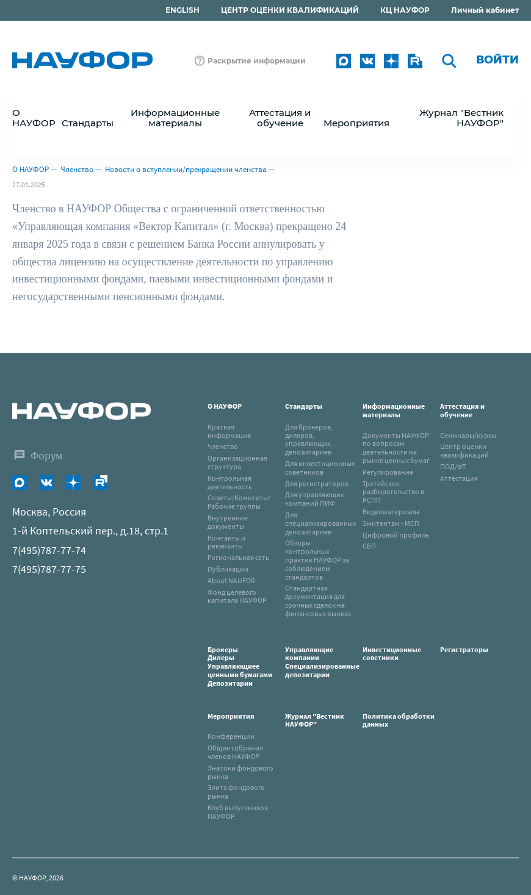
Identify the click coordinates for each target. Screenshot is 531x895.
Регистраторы (464, 649)
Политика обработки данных (399, 720)
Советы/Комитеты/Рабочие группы (239, 502)
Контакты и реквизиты (226, 542)
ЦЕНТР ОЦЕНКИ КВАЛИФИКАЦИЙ (290, 10)
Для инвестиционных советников (320, 467)
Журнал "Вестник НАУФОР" (461, 118)
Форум (46, 455)
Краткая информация (229, 431)
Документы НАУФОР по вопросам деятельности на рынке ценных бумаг (396, 448)
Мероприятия (231, 716)
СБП (369, 545)
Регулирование (388, 471)
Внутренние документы (228, 522)
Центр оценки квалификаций (464, 450)
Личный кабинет (485, 10)
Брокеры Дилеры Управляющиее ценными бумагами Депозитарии (241, 666)
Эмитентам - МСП (391, 523)
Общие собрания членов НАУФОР (235, 752)
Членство (76, 169)
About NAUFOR (231, 580)
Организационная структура (237, 462)
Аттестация (459, 478)
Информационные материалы (394, 410)
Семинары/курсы (468, 435)
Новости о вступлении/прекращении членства (186, 169)
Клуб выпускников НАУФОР (238, 812)
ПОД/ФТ (453, 466)
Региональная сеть (238, 557)
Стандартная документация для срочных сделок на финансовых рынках (318, 600)
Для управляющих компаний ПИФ (314, 499)
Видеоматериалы (391, 511)
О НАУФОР (30, 169)
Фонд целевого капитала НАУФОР (237, 596)
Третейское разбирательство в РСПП (393, 492)
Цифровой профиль (396, 534)
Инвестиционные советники (392, 654)
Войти (497, 59)
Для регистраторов (317, 483)
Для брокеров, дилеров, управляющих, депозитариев (309, 439)
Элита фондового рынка (236, 791)
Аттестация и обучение (462, 410)
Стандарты (303, 406)
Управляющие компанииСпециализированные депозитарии (322, 662)
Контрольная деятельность (230, 482)
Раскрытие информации (257, 60)
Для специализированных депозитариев (320, 523)
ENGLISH (182, 10)
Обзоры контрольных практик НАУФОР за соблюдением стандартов (317, 559)
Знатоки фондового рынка (240, 772)
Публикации (228, 568)
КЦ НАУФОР (405, 10)
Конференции (231, 736)
